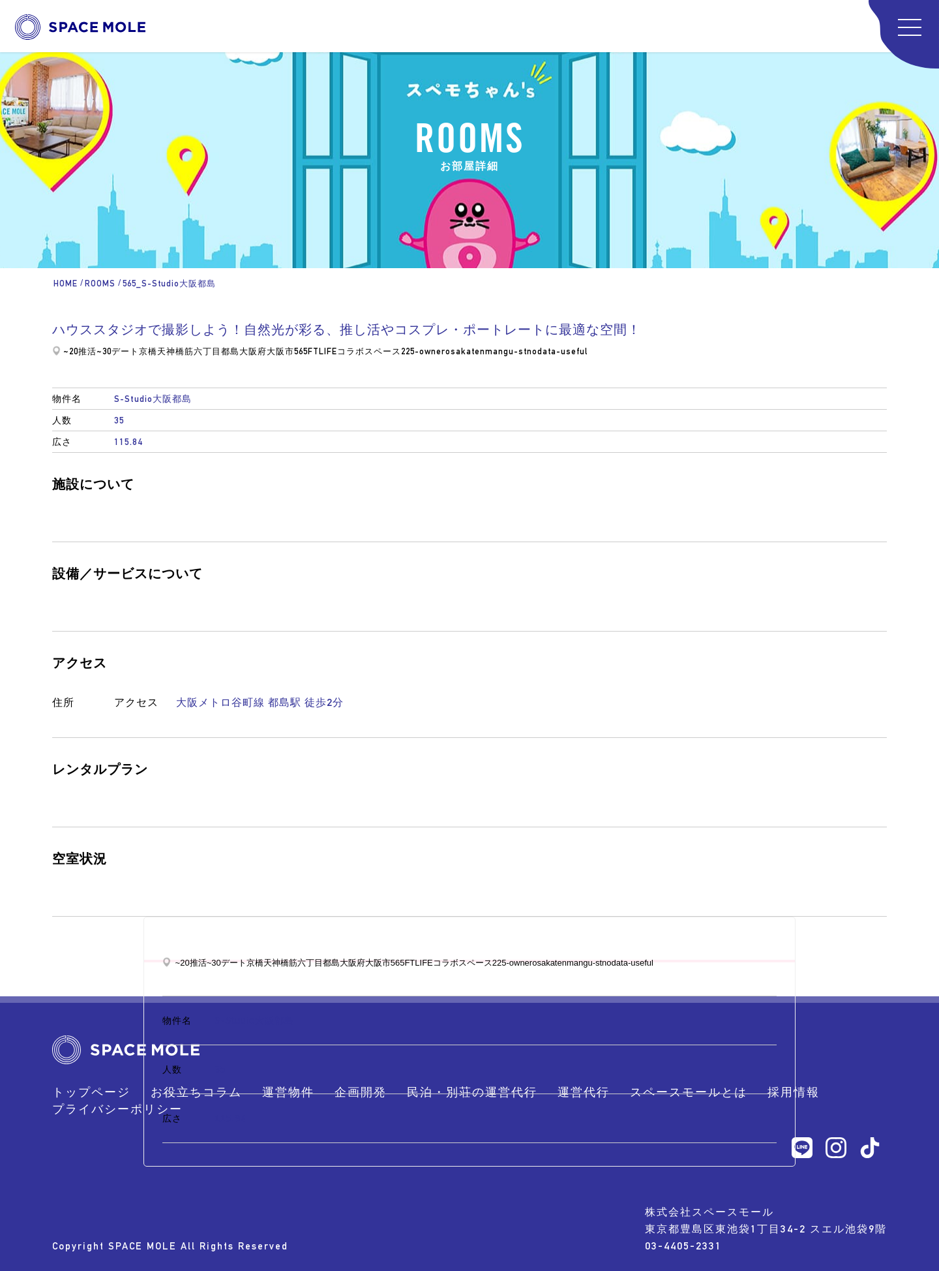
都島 (230, 351)
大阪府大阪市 (266, 351)
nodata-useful (557, 351)
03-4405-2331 (683, 1246)
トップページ (91, 1092)
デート (125, 351)
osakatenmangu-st (486, 351)
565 (301, 351)
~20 (70, 351)
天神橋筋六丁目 (189, 351)
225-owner (423, 351)
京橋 (148, 351)
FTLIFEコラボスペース (354, 351)
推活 (87, 351)
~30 (104, 351)
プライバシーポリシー (117, 1109)
